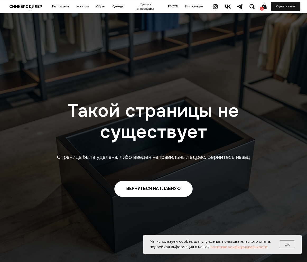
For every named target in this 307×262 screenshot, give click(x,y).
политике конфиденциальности (239, 247)
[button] (285, 6)
